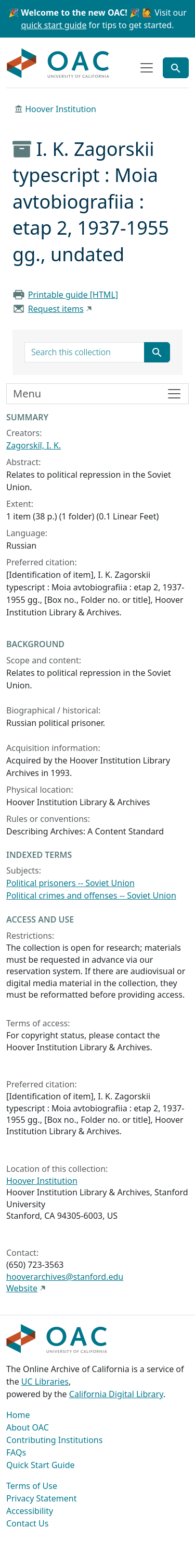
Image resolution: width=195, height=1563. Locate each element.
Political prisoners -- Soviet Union (70, 883)
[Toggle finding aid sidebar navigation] (97, 393)
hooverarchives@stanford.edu (64, 1276)
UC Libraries (45, 1381)
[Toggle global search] (176, 67)
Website (21, 1288)
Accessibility (29, 1511)
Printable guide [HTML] (73, 294)
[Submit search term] (157, 352)
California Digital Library (116, 1394)
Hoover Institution (60, 109)
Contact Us (27, 1523)
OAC (58, 63)
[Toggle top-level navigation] (147, 67)
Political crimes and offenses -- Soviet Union (91, 895)
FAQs (16, 1452)
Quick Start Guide (40, 1465)
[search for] (84, 352)
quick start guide (54, 25)
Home (18, 1415)
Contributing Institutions (54, 1440)
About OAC (27, 1427)
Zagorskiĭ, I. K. (33, 445)
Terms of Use (31, 1486)
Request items (56, 308)
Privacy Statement (41, 1498)
